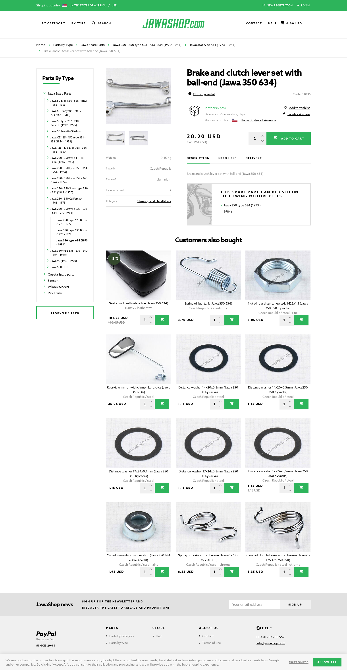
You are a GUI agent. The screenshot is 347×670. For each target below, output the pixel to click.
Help (272, 23)
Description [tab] (198, 158)
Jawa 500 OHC (59, 267)
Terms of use (211, 643)
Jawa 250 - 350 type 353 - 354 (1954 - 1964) (68, 170)
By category (53, 23)
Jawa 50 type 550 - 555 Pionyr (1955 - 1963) (68, 103)
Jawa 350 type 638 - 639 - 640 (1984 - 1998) (68, 252)
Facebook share (298, 114)
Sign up (295, 604)
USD (114, 5)
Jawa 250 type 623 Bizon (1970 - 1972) (71, 222)
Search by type (65, 313)
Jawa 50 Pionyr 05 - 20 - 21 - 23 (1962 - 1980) (67, 113)
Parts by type (118, 643)
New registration (278, 6)
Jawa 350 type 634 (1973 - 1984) (212, 45)
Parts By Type (63, 45)
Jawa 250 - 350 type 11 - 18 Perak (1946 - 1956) (66, 160)
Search (101, 23)
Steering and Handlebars (154, 201)
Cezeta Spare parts (61, 274)
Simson (53, 280)
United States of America (87, 5)
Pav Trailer (55, 293)
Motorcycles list (201, 94)
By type (78, 23)
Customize (298, 662)
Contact (254, 23)
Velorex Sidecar (58, 287)
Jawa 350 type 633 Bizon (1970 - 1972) (71, 232)
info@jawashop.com (270, 643)
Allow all (327, 662)
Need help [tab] (227, 158)
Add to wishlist (299, 108)
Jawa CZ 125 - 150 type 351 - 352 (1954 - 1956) (67, 139)
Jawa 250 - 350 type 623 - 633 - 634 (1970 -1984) (147, 45)
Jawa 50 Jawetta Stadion (65, 131)
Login (303, 6)
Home (40, 45)
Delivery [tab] (254, 158)
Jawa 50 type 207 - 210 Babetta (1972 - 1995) (64, 123)
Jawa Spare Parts (93, 45)
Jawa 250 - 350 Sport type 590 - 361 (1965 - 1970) (69, 190)
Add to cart (292, 138)
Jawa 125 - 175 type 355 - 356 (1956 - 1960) (68, 149)
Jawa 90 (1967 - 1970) (63, 261)
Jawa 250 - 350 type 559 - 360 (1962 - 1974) (68, 180)
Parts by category (121, 636)
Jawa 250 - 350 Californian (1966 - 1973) (66, 200)
